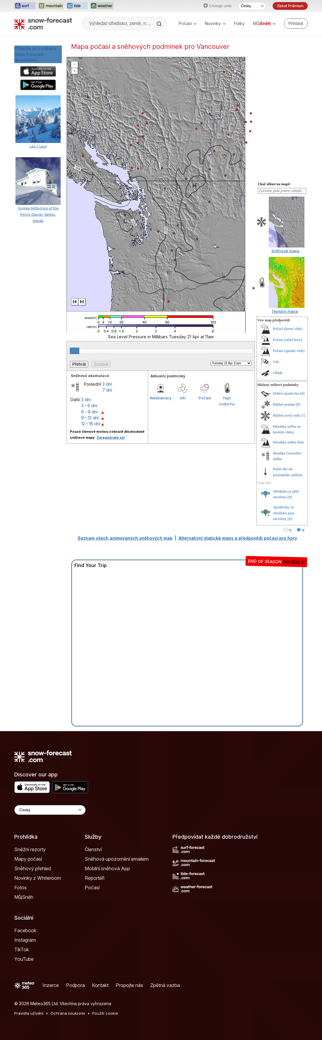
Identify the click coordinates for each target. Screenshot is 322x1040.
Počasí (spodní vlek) (288, 350)
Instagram (25, 940)
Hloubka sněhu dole (288, 442)
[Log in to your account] (296, 23)
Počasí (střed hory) (287, 339)
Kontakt (100, 985)
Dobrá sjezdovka (286, 393)
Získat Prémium (290, 6)
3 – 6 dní (89, 405)
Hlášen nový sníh (286, 415)
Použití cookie (105, 1013)
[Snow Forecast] (43, 23)
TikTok (21, 949)
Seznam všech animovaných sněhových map (125, 538)
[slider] (74, 351)
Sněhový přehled (32, 868)
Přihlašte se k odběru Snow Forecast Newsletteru (35, 54)
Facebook (25, 930)
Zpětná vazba (165, 985)
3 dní (107, 384)
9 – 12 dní (90, 417)
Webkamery (161, 398)
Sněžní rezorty (30, 849)
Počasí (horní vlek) (287, 328)
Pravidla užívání (28, 1013)
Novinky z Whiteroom (37, 878)
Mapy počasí (28, 859)
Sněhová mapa (285, 250)
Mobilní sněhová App (107, 868)
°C (290, 530)
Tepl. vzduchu (227, 401)
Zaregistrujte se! (111, 437)
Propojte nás (129, 985)
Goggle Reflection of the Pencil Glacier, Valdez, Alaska (38, 214)
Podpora (75, 985)
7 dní (107, 390)
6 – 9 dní (89, 411)
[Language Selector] (50, 810)
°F (303, 530)
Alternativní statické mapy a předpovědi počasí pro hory (238, 538)
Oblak (277, 372)
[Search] (160, 24)
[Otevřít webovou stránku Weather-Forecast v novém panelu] (102, 6)
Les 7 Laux (38, 146)
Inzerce (51, 985)
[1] (303, 415)
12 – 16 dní (90, 423)
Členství (93, 849)
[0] (302, 393)
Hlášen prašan (284, 404)
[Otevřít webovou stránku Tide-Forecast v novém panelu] (77, 6)
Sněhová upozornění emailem (117, 859)
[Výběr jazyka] (252, 6)
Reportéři (94, 878)
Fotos (20, 887)
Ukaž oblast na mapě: (274, 184)
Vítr (183, 398)
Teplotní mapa (284, 311)
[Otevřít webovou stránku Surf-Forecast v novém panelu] (25, 6)
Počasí (188, 23)
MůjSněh (23, 897)
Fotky (239, 23)
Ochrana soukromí (68, 1013)
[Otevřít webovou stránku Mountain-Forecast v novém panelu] (51, 6)
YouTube (24, 959)
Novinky (215, 23)
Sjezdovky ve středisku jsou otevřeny (283, 513)
